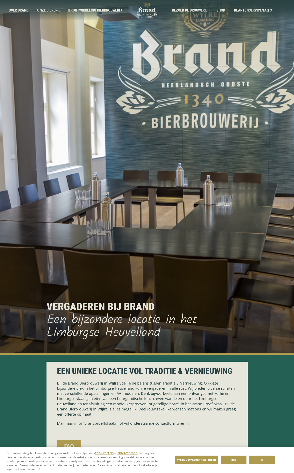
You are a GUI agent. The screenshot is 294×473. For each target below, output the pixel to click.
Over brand (18, 10)
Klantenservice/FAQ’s (253, 10)
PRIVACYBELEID (127, 454)
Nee (233, 461)
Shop (220, 10)
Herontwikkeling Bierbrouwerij (94, 10)
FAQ (69, 446)
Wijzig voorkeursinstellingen (196, 461)
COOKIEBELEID (104, 454)
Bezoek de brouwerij (190, 10)
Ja (262, 461)
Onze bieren (47, 10)
